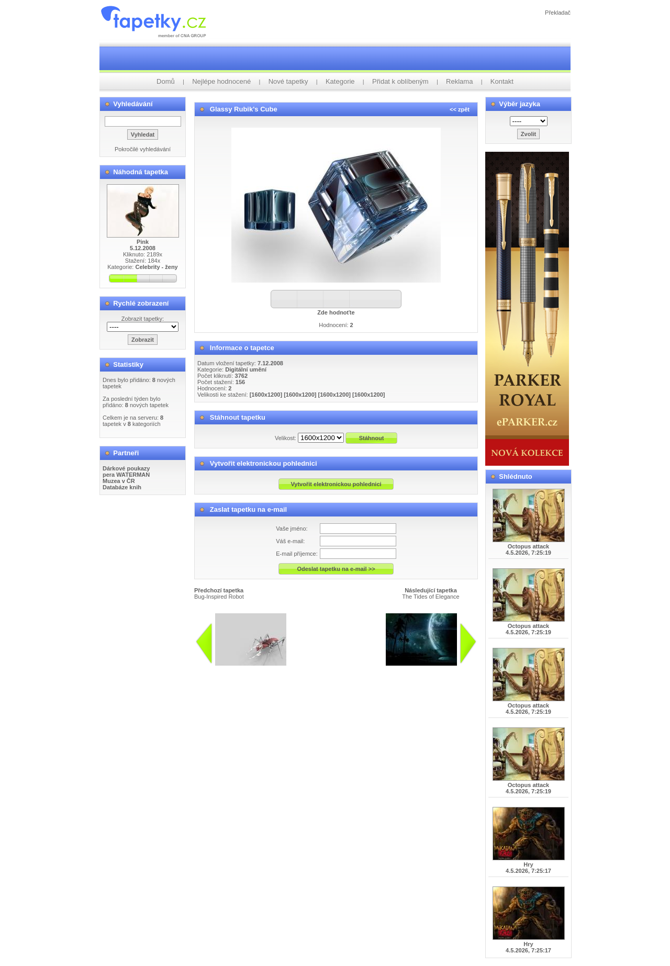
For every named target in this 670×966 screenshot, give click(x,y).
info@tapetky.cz (341, 670)
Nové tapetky (288, 81)
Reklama (459, 81)
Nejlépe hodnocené (221, 81)
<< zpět (460, 109)
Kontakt (501, 81)
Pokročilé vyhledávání (143, 149)
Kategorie (340, 81)
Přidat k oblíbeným (400, 81)
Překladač (558, 12)
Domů (166, 81)
